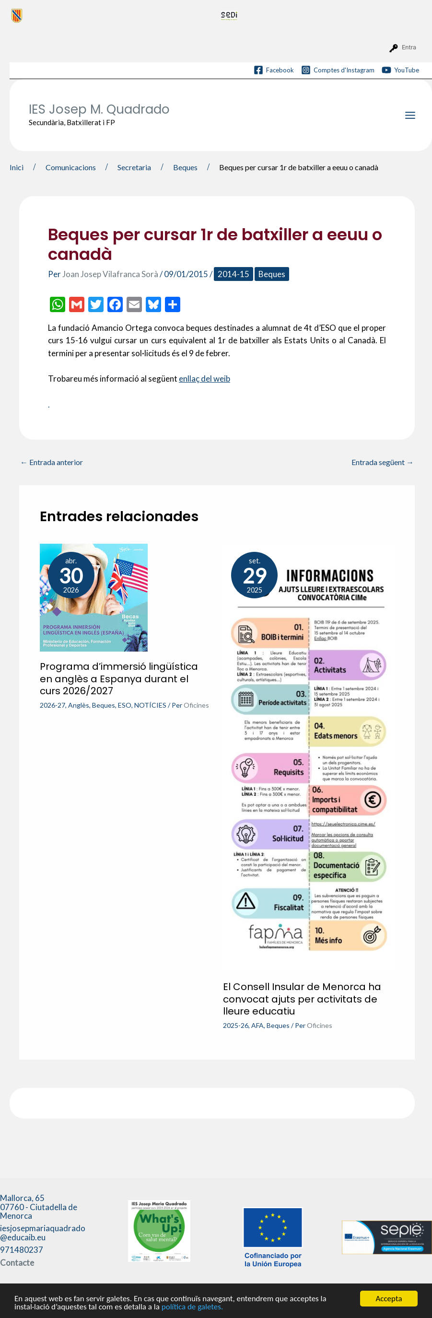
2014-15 (233, 274)
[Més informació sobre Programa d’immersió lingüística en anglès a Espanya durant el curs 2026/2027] (94, 597)
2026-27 (52, 705)
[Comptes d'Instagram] (337, 70)
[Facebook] (274, 70)
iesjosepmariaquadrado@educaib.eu (42, 1232)
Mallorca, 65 (38, 1207)
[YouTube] (400, 70)
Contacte (17, 1263)
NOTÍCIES (150, 705)
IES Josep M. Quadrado (99, 109)
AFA (257, 1025)
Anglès (78, 705)
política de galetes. (192, 1307)
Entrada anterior (51, 462)
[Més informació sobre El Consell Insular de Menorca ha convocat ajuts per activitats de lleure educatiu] (309, 757)
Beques (271, 274)
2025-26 (235, 1025)
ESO (124, 705)
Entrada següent (382, 462)
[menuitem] (112, 15)
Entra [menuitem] (409, 47)
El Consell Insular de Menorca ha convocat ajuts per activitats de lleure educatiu (302, 999)
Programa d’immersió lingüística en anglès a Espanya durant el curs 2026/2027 (119, 679)
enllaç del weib (204, 378)
